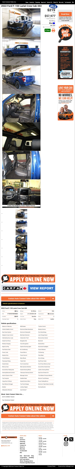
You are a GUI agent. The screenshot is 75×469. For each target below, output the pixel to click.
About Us (55, 2)
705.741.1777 (6, 445)
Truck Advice (23, 457)
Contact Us (49, 2)
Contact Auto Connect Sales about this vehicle (31, 298)
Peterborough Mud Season (27, 462)
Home (27, 2)
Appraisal (43, 2)
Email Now (65, 14)
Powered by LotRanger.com (66, 466)
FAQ (21, 456)
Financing (37, 2)
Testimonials (68, 2)
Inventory (31, 2)
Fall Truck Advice (24, 459)
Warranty (61, 2)
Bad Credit (27, 456)
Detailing (31, 457)
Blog (32, 456)
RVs (73, 2)
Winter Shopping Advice (26, 461)
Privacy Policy (51, 466)
